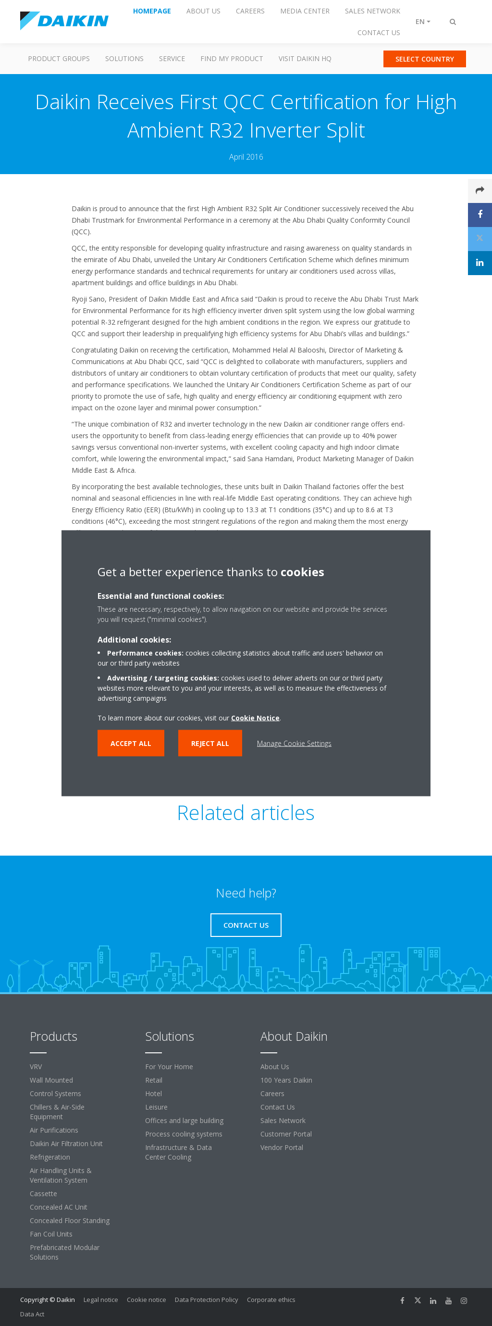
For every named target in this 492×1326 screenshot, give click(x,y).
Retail (153, 1080)
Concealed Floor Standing (70, 1220)
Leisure (156, 1106)
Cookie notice (146, 1299)
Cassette (43, 1193)
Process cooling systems (183, 1133)
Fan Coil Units (51, 1233)
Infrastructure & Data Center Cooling (178, 1152)
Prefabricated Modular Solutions (64, 1252)
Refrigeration (50, 1157)
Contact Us (277, 1106)
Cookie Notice (255, 717)
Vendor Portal (281, 1147)
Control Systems (55, 1093)
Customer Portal (286, 1133)
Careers (272, 1093)
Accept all (131, 742)
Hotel (153, 1093)
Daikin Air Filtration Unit (66, 1143)
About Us (274, 1066)
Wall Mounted (51, 1080)
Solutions (124, 58)
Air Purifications (54, 1130)
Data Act (32, 1314)
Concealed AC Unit (58, 1207)
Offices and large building (184, 1120)
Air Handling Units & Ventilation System (61, 1175)
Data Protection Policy (206, 1299)
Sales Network (283, 1120)
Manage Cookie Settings (294, 742)
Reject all (210, 742)
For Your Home (169, 1066)
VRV (36, 1066)
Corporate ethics (271, 1299)
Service (172, 58)
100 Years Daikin (286, 1080)
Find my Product (231, 58)
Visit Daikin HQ (305, 58)
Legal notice (101, 1299)
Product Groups (59, 58)
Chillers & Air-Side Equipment (57, 1111)
